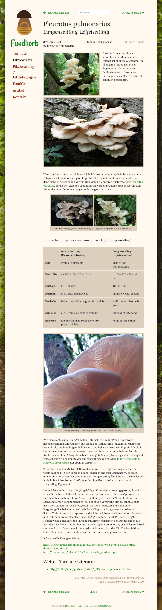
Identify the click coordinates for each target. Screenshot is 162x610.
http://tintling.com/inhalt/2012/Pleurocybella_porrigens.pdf (80, 552)
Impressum (83, 605)
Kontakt (19, 97)
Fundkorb (24, 43)
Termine (20, 53)
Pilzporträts (31, 59)
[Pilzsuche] (93, 12)
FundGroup (22, 83)
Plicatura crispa (131, 12)
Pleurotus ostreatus (57, 12)
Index (93, 591)
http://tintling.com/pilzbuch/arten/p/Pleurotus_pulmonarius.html (90, 569)
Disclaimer (71, 605)
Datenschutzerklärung (100, 605)
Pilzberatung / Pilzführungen (24, 71)
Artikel (18, 90)
